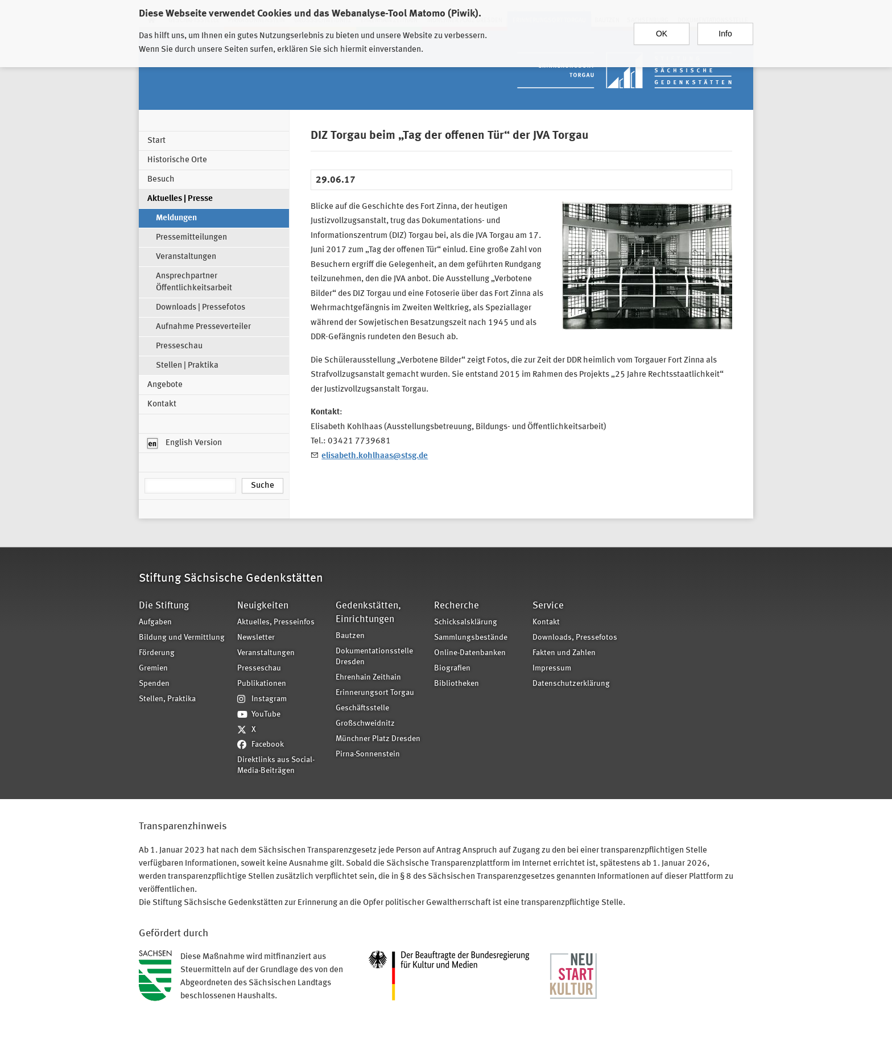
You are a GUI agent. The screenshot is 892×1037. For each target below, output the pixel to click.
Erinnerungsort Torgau (375, 693)
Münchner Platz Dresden (378, 739)
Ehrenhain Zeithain (368, 677)
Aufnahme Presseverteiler (203, 327)
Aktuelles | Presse (180, 199)
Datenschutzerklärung (571, 684)
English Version (184, 443)
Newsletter (256, 637)
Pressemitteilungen (191, 237)
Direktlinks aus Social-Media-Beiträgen (276, 765)
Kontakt (161, 404)
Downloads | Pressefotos (200, 307)
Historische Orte (177, 160)
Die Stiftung (164, 606)
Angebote (165, 385)
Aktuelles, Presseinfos (276, 622)
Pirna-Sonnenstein (368, 754)
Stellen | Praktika (187, 365)
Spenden (154, 684)
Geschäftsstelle (362, 708)
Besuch (161, 179)
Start (156, 141)
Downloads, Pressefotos (574, 637)
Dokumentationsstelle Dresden (374, 657)
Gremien (153, 668)
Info (725, 30)
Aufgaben (155, 622)
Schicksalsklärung (465, 622)
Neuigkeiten (262, 606)
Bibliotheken (456, 684)
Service (548, 606)
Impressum (551, 668)
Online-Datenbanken (470, 653)
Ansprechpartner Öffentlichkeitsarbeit (194, 282)
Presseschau (179, 346)
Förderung (157, 653)
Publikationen (261, 684)
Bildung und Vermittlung (182, 637)
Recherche (456, 606)
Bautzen (350, 636)
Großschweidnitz (365, 723)
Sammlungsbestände (470, 637)
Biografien (452, 668)
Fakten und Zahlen (564, 653)
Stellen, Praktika (167, 699)
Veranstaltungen (186, 257)
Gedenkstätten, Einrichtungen (368, 612)
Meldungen (176, 218)
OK (661, 30)
